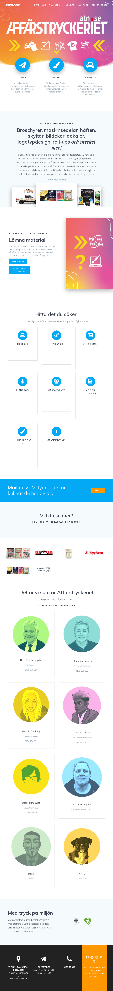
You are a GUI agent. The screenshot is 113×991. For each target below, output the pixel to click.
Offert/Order (100, 5)
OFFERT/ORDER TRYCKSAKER (19, 269)
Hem (36, 5)
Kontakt (83, 5)
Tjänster (54, 5)
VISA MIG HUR (18, 261)
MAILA (98, 490)
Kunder (70, 5)
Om (44, 5)
